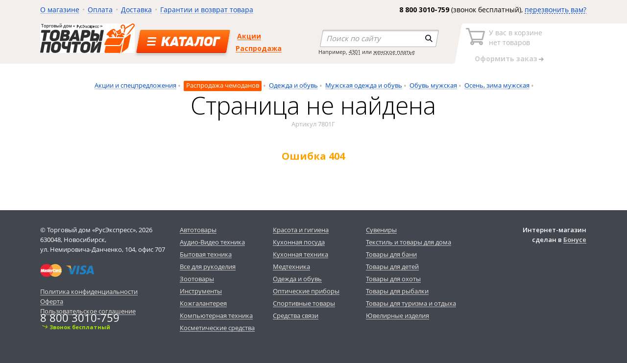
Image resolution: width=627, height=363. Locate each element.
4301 (355, 51)
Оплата (100, 9)
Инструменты (201, 291)
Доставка (136, 9)
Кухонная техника (300, 254)
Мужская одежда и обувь (363, 85)
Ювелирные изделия (397, 315)
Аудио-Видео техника (212, 242)
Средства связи (295, 315)
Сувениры (381, 229)
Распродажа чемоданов (222, 85)
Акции (249, 36)
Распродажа (259, 48)
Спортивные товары (304, 303)
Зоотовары (197, 278)
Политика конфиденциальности (89, 291)
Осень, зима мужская (497, 85)
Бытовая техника (206, 254)
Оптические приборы (306, 291)
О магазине (59, 9)
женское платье (394, 51)
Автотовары (198, 229)
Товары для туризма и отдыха (411, 303)
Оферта (51, 301)
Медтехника (291, 266)
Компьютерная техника (216, 315)
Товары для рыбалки (397, 291)
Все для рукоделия (208, 266)
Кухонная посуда (299, 242)
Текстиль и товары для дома (408, 242)
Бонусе (574, 239)
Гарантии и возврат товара (206, 9)
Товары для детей (392, 266)
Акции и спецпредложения (135, 85)
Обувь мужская (433, 85)
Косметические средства (217, 327)
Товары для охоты (393, 278)
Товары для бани (391, 254)
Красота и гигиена (301, 229)
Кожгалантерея (203, 303)
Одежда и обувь (293, 85)
